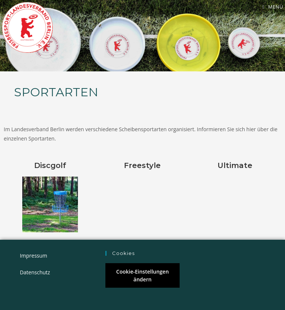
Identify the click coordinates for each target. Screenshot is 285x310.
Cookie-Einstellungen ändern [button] (142, 275)
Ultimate (234, 165)
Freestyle (142, 165)
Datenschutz (35, 272)
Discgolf (50, 165)
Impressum (33, 255)
